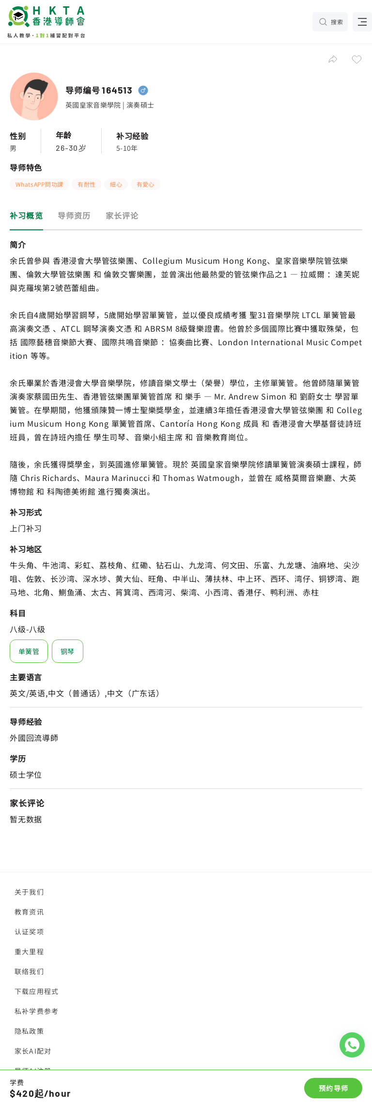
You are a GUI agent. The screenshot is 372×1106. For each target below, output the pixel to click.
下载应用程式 (37, 991)
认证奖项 (29, 931)
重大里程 (29, 951)
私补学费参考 (37, 1011)
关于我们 (29, 892)
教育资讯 (29, 911)
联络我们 (29, 971)
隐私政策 (29, 1031)
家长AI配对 (33, 1051)
